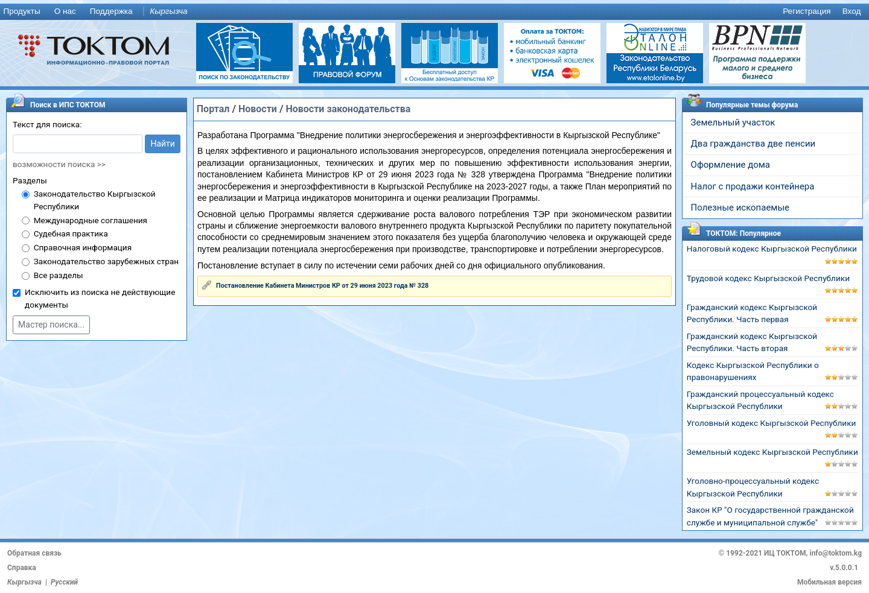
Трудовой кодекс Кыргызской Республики (768, 278)
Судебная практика (71, 233)
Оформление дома (730, 164)
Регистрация (806, 11)
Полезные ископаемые (740, 207)
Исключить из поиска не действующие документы (100, 298)
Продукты (21, 11)
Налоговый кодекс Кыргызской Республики (772, 248)
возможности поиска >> (59, 164)
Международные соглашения (90, 220)
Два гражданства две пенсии (753, 143)
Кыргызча (168, 11)
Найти (162, 143)
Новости (257, 109)
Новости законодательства (347, 109)
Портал (213, 109)
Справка (21, 567)
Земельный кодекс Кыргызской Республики (772, 452)
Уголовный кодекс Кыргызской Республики (771, 423)
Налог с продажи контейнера (753, 186)
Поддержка (111, 11)
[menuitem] (24, 12)
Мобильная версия (829, 582)
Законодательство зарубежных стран (106, 261)
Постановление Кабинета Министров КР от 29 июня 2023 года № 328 (322, 286)
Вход (851, 11)
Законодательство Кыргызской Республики (95, 200)
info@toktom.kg (835, 553)
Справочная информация (83, 247)
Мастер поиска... (51, 324)
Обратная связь (34, 553)
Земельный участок (733, 122)
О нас (65, 11)
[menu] (434, 12)
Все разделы (58, 275)
